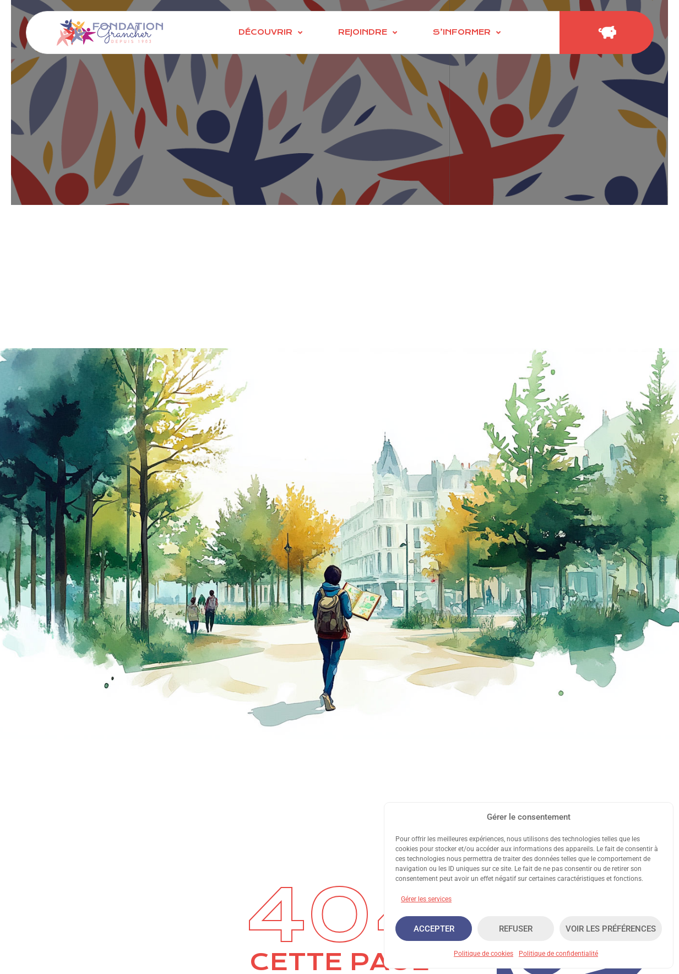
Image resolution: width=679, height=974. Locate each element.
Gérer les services (426, 899)
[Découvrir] (271, 32)
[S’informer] (468, 32)
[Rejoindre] (369, 32)
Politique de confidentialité (558, 953)
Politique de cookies (483, 953)
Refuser (516, 929)
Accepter (434, 929)
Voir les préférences (611, 929)
